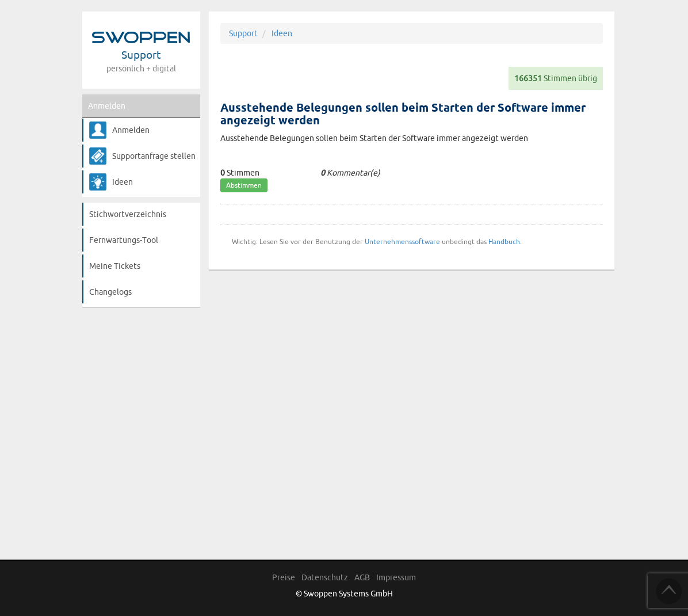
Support (243, 33)
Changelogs (110, 291)
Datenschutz (324, 577)
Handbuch (504, 241)
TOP (669, 591)
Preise (283, 577)
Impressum (396, 577)
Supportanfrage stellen (154, 156)
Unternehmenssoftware (402, 241)
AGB (362, 577)
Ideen (122, 182)
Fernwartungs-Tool (123, 240)
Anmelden (106, 106)
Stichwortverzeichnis (127, 214)
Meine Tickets (114, 266)
